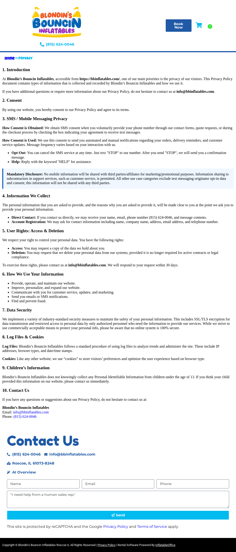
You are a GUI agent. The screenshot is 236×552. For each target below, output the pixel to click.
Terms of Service (152, 526)
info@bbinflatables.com (31, 412)
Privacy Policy (115, 526)
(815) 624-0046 (24, 416)
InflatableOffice (165, 545)
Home (10, 59)
